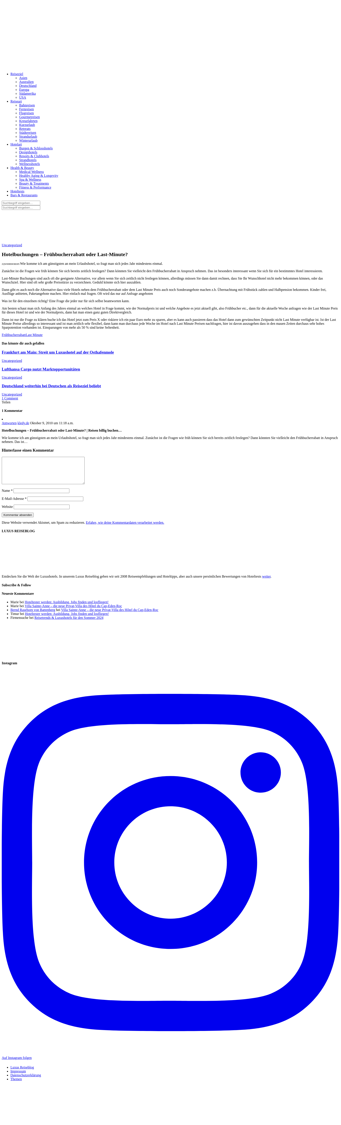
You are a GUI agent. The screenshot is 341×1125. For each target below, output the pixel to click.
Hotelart (16, 144)
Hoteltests (17, 191)
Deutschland (28, 86)
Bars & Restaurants (23, 195)
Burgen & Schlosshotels (36, 148)
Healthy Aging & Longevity (38, 175)
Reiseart (16, 101)
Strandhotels (28, 160)
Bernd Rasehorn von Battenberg (32, 615)
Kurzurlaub (27, 125)
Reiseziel (16, 74)
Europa (24, 89)
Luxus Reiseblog (22, 1072)
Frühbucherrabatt (14, 335)
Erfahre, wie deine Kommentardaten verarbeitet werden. (125, 528)
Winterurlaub (28, 140)
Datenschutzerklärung (25, 1080)
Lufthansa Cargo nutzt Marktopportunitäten (41, 369)
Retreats (24, 129)
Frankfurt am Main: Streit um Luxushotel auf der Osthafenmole (58, 352)
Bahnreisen (27, 105)
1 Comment (10, 398)
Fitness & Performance (35, 187)
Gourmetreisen (29, 117)
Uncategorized (12, 245)
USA (22, 97)
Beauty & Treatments (34, 183)
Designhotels (28, 152)
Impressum (18, 1076)
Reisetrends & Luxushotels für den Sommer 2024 (68, 623)
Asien (23, 78)
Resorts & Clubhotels (34, 156)
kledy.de (23, 423)
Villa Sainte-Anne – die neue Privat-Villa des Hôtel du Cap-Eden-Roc (73, 611)
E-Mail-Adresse (14, 504)
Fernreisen (26, 109)
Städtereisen (27, 132)
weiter (266, 581)
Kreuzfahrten (28, 121)
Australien (26, 82)
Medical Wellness (31, 172)
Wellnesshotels (29, 164)
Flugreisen (26, 113)
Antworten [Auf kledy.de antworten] (9, 423)
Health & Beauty (22, 168)
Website (7, 512)
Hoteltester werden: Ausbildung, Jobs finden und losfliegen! (67, 607)
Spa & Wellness (30, 179)
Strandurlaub (28, 136)
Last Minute (34, 335)
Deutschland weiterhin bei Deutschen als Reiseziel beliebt (51, 386)
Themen (16, 1084)
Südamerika (27, 93)
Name (7, 496)
